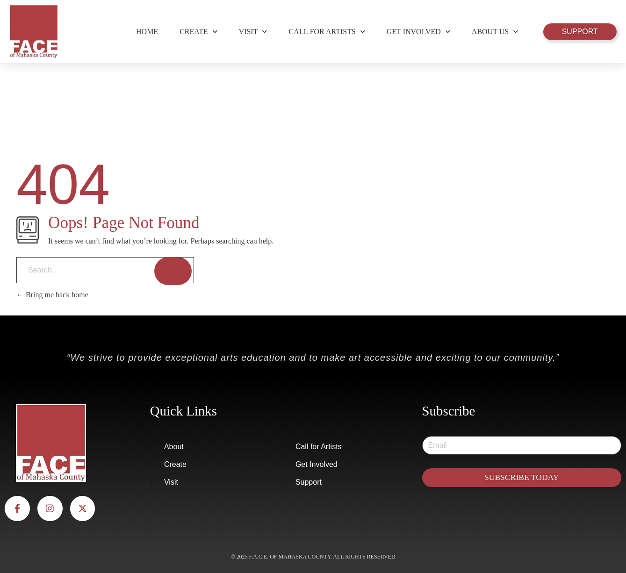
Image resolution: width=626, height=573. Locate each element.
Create (198, 31)
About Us (495, 31)
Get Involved (418, 31)
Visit (253, 31)
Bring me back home (52, 295)
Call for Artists (326, 31)
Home (147, 32)
